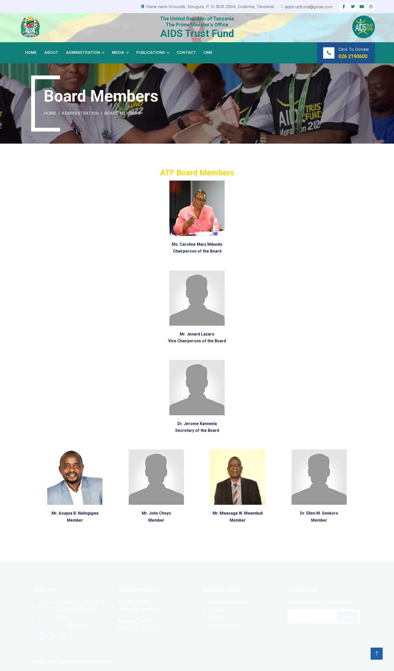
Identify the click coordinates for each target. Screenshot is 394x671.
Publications (150, 52)
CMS (208, 52)
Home (31, 52)
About (51, 52)
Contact (186, 52)
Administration (83, 52)
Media (118, 52)
